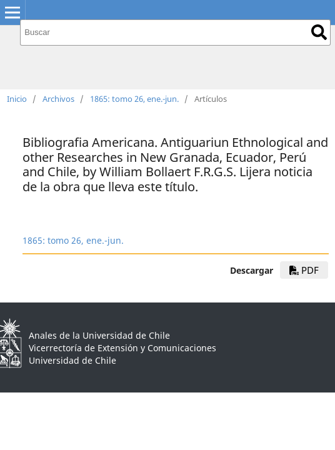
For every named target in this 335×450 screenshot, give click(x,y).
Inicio (17, 98)
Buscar (319, 32)
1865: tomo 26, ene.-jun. (134, 98)
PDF (304, 270)
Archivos (58, 98)
